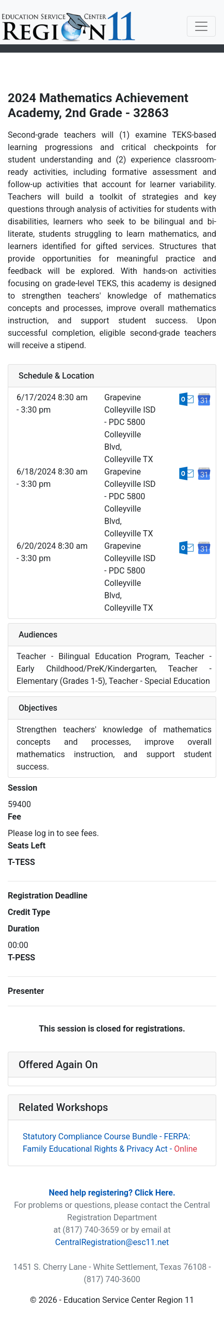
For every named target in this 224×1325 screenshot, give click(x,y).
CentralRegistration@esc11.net (112, 1242)
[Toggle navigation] (201, 26)
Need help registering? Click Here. (112, 1193)
